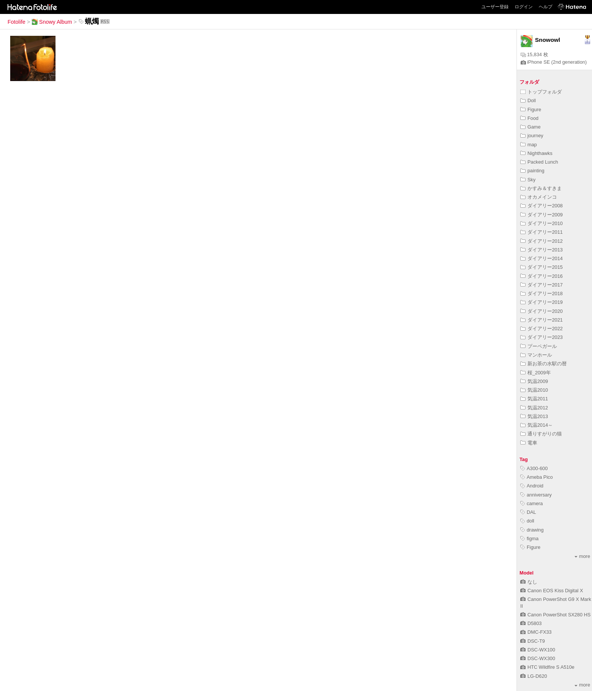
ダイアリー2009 (541, 215)
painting (532, 170)
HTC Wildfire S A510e (547, 667)
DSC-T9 (532, 641)
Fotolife (16, 22)
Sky (527, 179)
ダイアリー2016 (541, 276)
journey (531, 135)
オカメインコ (538, 197)
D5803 (531, 623)
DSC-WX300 (537, 658)
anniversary (536, 495)
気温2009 (534, 381)
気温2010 (534, 390)
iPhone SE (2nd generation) (554, 62)
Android (531, 486)
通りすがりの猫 (541, 434)
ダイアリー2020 (541, 311)
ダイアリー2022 (541, 328)
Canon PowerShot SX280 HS (555, 614)
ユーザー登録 (495, 6)
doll (527, 521)
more (582, 556)
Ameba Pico (536, 477)
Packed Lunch (539, 162)
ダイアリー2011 (541, 232)
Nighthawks (536, 153)
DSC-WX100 (537, 650)
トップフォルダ (541, 92)
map (528, 144)
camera (531, 503)
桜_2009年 (535, 372)
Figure (530, 109)
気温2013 (534, 416)
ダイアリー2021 (541, 320)
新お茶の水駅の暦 (543, 363)
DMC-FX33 (536, 632)
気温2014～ (536, 425)
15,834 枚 (534, 54)
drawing (532, 530)
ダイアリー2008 (541, 205)
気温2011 (534, 398)
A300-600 (534, 468)
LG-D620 (533, 676)
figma (529, 538)
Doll (528, 100)
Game (530, 127)
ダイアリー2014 (541, 258)
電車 (528, 443)
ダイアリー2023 (541, 337)
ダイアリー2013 (541, 250)
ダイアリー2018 (541, 293)
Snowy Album (52, 22)
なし (528, 582)
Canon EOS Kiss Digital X (551, 590)
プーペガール (538, 346)
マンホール (536, 355)
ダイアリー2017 (541, 285)
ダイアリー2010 (541, 223)
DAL (528, 512)
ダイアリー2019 (541, 302)
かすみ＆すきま (541, 188)
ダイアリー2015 (541, 267)
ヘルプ (545, 6)
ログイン (524, 6)
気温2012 (534, 408)
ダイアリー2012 (541, 241)
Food (529, 118)
